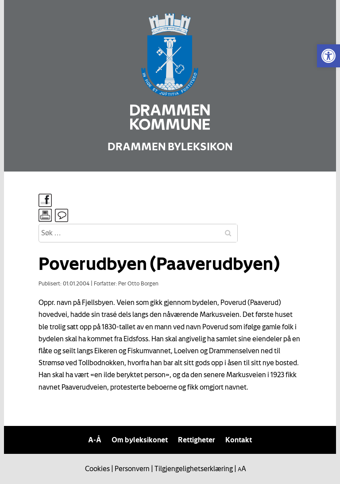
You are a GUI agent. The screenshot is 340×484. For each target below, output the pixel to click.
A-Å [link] (94, 440)
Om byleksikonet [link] (140, 440)
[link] (328, 55)
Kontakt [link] (238, 440)
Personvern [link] (132, 468)
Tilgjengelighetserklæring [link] (194, 468)
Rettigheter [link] (196, 440)
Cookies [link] (97, 468)
